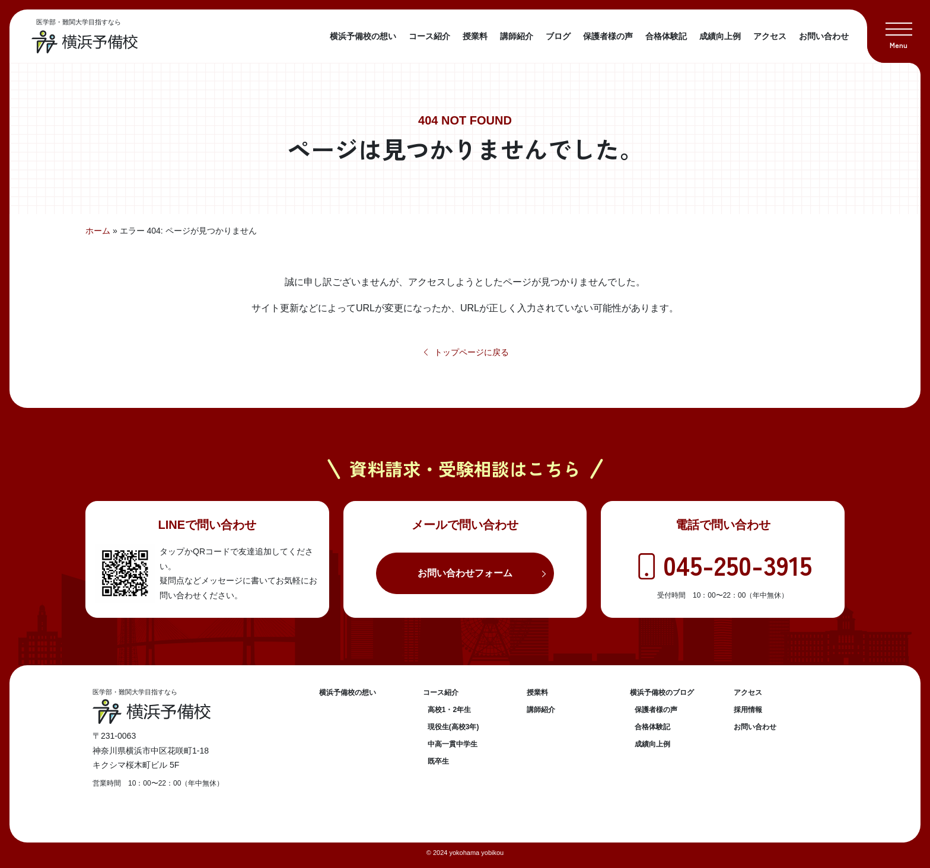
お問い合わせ (824, 36)
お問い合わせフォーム (465, 573)
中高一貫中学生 (452, 744)
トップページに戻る (465, 352)
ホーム (97, 230)
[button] (898, 31)
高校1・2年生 (449, 710)
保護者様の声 (608, 36)
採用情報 (748, 710)
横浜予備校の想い (363, 36)
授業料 (475, 36)
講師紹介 (516, 36)
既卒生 (438, 761)
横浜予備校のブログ (662, 692)
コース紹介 (429, 36)
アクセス (769, 36)
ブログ (558, 36)
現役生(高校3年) (453, 727)
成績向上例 (720, 36)
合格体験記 (666, 36)
